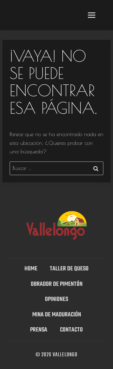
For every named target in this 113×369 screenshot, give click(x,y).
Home (30, 269)
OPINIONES (56, 299)
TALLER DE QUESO (69, 269)
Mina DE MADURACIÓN (56, 315)
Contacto (71, 330)
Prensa (38, 330)
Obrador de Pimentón (57, 284)
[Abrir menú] (91, 15)
